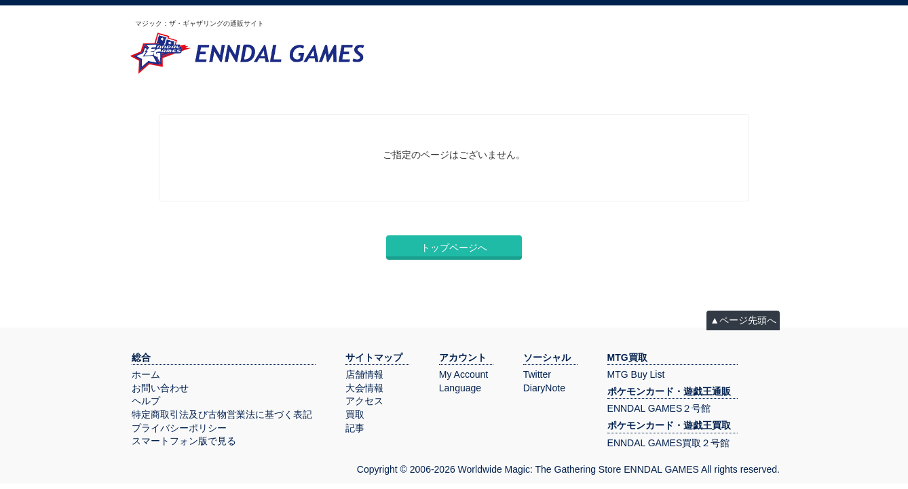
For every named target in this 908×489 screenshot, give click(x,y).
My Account (463, 374)
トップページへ (454, 247)
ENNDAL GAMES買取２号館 (668, 442)
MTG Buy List (636, 374)
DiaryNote (544, 388)
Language (460, 388)
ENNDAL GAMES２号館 (659, 408)
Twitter (537, 374)
